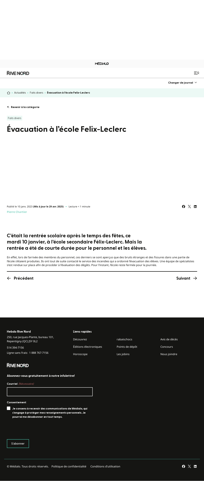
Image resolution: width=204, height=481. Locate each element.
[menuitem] (182, 82)
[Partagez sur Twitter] (189, 206)
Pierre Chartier (17, 212)
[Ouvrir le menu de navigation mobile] (197, 73)
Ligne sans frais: (27, 352)
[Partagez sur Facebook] (183, 206)
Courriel (20, 383)
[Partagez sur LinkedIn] (195, 206)
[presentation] (33, 429)
